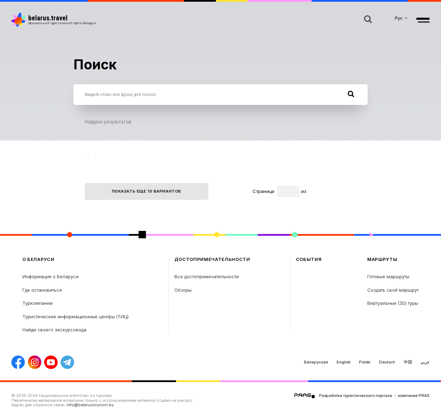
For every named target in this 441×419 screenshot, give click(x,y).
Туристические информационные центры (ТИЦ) (75, 316)
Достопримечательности (212, 259)
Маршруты (382, 259)
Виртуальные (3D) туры (392, 303)
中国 (408, 362)
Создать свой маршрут (393, 290)
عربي (425, 362)
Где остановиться (42, 290)
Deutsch (387, 362)
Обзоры (183, 290)
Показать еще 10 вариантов (146, 191)
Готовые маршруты (388, 276)
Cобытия (309, 259)
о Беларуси (38, 259)
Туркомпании (37, 303)
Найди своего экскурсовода (54, 329)
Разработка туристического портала (355, 395)
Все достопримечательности (206, 276)
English (344, 362)
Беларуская (316, 362)
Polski (364, 362)
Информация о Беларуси (50, 276)
